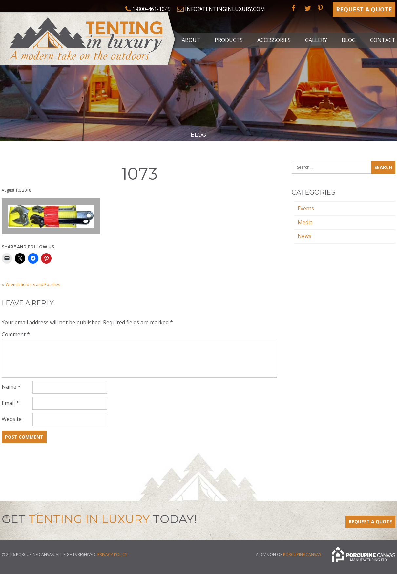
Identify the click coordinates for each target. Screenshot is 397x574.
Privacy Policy (112, 554)
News (304, 236)
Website (12, 419)
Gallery (316, 40)
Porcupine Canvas (302, 554)
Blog (349, 40)
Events (306, 208)
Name (11, 386)
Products (229, 40)
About (191, 40)
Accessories (274, 40)
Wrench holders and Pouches (33, 284)
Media (305, 222)
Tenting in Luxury (88, 37)
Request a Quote (364, 9)
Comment (16, 334)
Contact (382, 40)
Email (10, 403)
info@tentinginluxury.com (225, 8)
